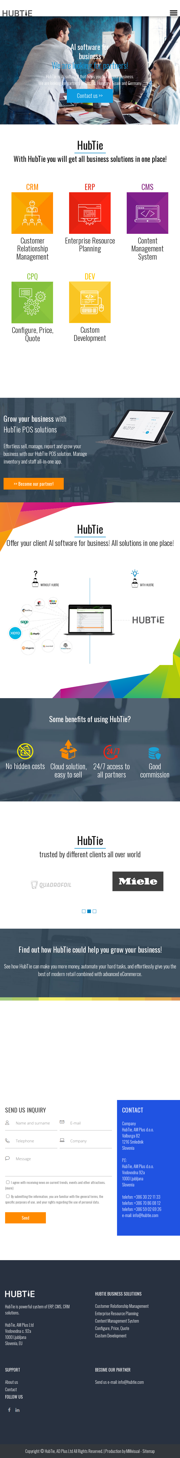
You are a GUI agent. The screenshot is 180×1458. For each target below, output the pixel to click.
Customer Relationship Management (122, 1306)
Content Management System (117, 1321)
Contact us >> (90, 95)
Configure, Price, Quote (112, 1328)
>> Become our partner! (34, 483)
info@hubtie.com (145, 1215)
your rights (48, 1202)
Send (25, 1218)
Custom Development (110, 1336)
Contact (11, 1389)
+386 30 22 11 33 (147, 1197)
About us (11, 1382)
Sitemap (149, 1451)
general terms (89, 1196)
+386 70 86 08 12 (147, 1203)
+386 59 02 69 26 (147, 1209)
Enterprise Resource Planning (116, 1313)
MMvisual (133, 1451)
